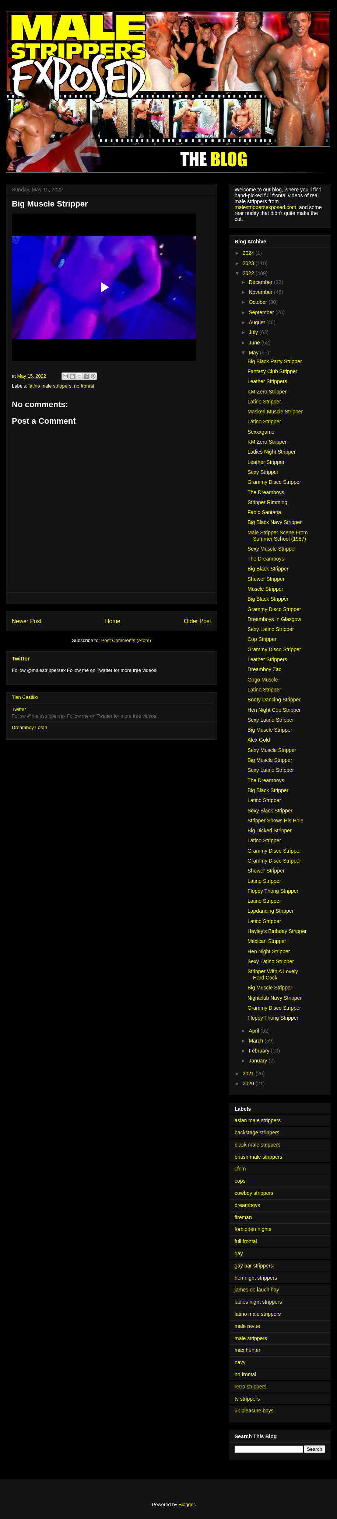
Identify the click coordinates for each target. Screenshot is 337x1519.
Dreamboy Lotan (29, 727)
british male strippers (258, 1157)
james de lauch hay (257, 1290)
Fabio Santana (264, 512)
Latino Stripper (264, 402)
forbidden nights (253, 1229)
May (254, 353)
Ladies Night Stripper (272, 452)
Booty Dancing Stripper (274, 700)
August (257, 322)
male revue (247, 1326)
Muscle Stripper (265, 589)
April (254, 1031)
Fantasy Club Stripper (272, 371)
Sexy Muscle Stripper (272, 549)
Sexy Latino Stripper (271, 629)
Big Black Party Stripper (275, 361)
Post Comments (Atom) (126, 640)
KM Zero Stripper (267, 392)
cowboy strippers (254, 1193)
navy (240, 1362)
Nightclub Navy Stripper (275, 998)
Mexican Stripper (267, 941)
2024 (249, 253)
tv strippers (247, 1399)
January (258, 1061)
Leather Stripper (266, 462)
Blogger (187, 1504)
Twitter (21, 658)
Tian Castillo (25, 697)
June (255, 343)
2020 (249, 1083)
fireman (243, 1217)
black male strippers (258, 1145)
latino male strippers (50, 386)
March (256, 1041)
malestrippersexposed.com (265, 207)
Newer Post (27, 621)
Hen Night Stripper (269, 951)
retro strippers (250, 1387)
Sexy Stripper (263, 472)
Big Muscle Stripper (270, 730)
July (254, 332)
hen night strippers (256, 1278)
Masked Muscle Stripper (275, 412)
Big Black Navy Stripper (275, 522)
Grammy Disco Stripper (274, 482)
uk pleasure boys (254, 1411)
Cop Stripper (262, 639)
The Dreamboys (266, 492)
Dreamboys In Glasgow (274, 619)
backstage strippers (257, 1132)
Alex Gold (259, 740)
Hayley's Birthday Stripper (277, 931)
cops (240, 1181)
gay (239, 1253)
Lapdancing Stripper (271, 911)
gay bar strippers (254, 1266)
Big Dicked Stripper (270, 830)
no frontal (84, 386)
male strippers (251, 1338)
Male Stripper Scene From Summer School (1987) (278, 536)
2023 (249, 263)
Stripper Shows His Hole (275, 820)
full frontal (246, 1241)
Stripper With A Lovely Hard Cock (273, 974)
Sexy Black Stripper (270, 811)
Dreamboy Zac (264, 669)
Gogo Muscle (263, 680)
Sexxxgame (261, 432)
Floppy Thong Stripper (273, 891)
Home (112, 621)
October (258, 302)
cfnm (240, 1169)
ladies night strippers (258, 1302)
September (262, 312)
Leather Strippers (267, 381)
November (261, 292)
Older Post (197, 621)
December (261, 282)
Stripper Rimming (267, 502)
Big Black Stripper (268, 569)
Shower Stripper (266, 579)
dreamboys (247, 1205)
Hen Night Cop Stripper (274, 710)
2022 (249, 273)
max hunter (247, 1350)
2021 (249, 1073)
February (260, 1051)
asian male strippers (258, 1120)
